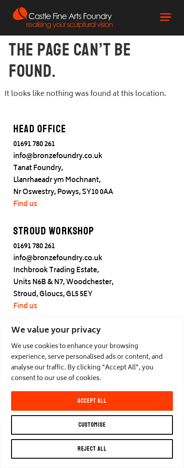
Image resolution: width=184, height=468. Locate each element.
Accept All (92, 401)
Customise (92, 424)
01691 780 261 (34, 145)
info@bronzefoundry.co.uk (57, 157)
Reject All (92, 448)
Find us (25, 204)
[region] (92, 392)
